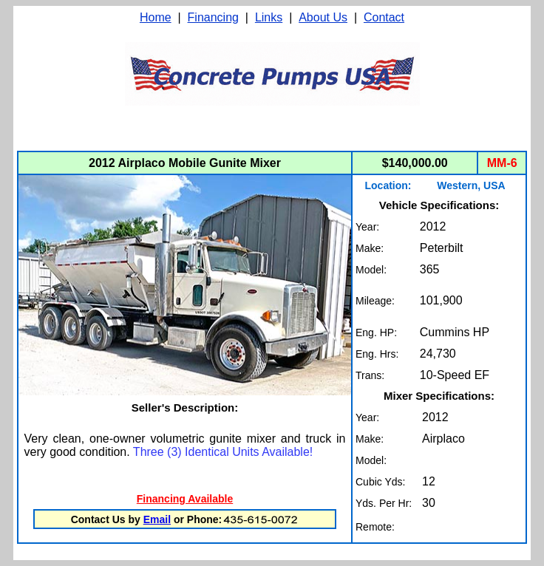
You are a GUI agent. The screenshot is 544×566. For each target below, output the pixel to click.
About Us (323, 17)
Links (268, 17)
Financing (213, 17)
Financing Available (185, 499)
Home (155, 17)
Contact (384, 17)
